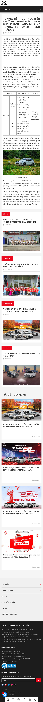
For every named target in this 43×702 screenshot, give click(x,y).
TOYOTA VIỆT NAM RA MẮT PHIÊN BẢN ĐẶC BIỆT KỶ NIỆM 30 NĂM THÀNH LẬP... (21, 469)
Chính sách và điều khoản (8, 694)
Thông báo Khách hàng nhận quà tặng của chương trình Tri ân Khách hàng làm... (21, 556)
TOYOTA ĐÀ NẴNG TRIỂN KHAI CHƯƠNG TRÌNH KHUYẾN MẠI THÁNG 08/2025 (21, 512)
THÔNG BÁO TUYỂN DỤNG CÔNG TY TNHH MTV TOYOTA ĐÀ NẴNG (20, 265)
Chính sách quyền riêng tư (8, 691)
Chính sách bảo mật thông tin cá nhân (11, 692)
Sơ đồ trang (4, 689)
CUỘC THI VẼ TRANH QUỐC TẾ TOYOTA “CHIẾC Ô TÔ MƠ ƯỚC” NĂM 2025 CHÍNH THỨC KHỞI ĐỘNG (20, 222)
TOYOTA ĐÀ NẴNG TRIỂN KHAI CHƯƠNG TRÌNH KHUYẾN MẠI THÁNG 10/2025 (21, 425)
